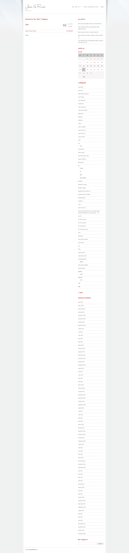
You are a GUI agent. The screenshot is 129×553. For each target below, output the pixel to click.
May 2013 (80, 494)
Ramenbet (80, 236)
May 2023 (80, 418)
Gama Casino (81, 152)
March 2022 (81, 457)
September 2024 (82, 365)
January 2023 (81, 428)
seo (79, 246)
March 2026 (81, 305)
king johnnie (81, 162)
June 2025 (80, 335)
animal (81, 274)
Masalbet (80, 181)
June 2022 (80, 451)
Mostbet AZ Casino (82, 184)
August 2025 (81, 328)
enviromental (81, 149)
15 (87, 66)
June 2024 (80, 375)
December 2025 (81, 315)
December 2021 (81, 461)
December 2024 (81, 355)
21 (83, 69)
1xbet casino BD (82, 107)
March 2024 (81, 384)
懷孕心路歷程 (83, 178)
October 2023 (81, 401)
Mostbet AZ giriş (82, 188)
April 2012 (80, 520)
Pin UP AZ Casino (82, 219)
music (79, 204)
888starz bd (81, 113)
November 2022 (81, 434)
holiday (81, 168)
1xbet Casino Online (82, 110)
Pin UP (79, 216)
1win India (80, 90)
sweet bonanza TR (82, 255)
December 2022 (81, 431)
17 (94, 66)
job (80, 171)
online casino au (82, 207)
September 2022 (82, 441)
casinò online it (81, 136)
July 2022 (80, 447)
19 (101, 66)
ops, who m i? (76, 6)
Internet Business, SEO (83, 155)
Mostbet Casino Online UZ (84, 191)
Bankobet (80, 117)
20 (80, 69)
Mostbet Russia (81, 197)
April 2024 (80, 381)
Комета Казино (81, 268)
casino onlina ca (82, 130)
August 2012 (81, 510)
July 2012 (80, 513)
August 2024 (81, 368)
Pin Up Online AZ (82, 226)
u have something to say (90, 6)
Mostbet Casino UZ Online (84, 194)
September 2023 (82, 404)
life (78, 165)
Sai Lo (81, 280)
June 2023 (80, 414)
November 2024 (81, 358)
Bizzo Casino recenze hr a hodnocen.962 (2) (88, 32)
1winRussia (80, 103)
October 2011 (81, 530)
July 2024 (80, 371)
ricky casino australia (83, 239)
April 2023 (80, 421)
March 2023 (81, 424)
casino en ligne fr (82, 126)
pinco (79, 232)
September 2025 (82, 325)
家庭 (81, 174)
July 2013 (80, 490)
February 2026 (81, 308)
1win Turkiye (81, 97)
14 (83, 66)
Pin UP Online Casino (83, 229)
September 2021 (82, 467)
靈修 (79, 286)
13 (80, 66)
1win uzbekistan (81, 100)
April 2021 (80, 480)
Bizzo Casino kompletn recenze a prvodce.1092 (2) (89, 23)
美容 (79, 283)
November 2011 (81, 527)
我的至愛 (80, 277)
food (81, 146)
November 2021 (81, 464)
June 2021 (80, 474)
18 (98, 66)
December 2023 (81, 394)
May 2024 (80, 378)
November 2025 (81, 318)
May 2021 (80, 477)
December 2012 (81, 500)
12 (101, 62)
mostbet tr (80, 201)
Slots (35, 31)
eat (79, 143)
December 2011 (81, 523)
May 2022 (80, 454)
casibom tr (80, 120)
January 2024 (81, 391)
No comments (70, 31)
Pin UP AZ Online (82, 222)
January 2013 (81, 497)
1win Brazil (80, 87)
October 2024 (81, 361)
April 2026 (80, 302)
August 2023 (81, 408)
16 (90, 66)
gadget (81, 261)
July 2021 (80, 470)
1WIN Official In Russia (83, 93)
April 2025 (80, 342)
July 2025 (80, 332)
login (102, 6)
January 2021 (81, 484)
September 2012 (82, 507)
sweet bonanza (81, 252)
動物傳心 (80, 271)
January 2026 (81, 312)
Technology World (82, 259)
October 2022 (81, 437)
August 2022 (81, 444)
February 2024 (81, 388)
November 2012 (81, 504)
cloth (79, 140)
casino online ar (81, 133)
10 (94, 62)
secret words (81, 242)
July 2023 (80, 411)
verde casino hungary (83, 265)
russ (31, 31)
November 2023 (81, 398)
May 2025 (80, 338)
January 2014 (81, 487)
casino (79, 123)
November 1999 (81, 533)
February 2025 (81, 348)
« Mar (83, 76)
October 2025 (81, 322)
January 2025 (81, 351)
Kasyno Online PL (82, 159)
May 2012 (80, 517)
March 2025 (81, 345)
